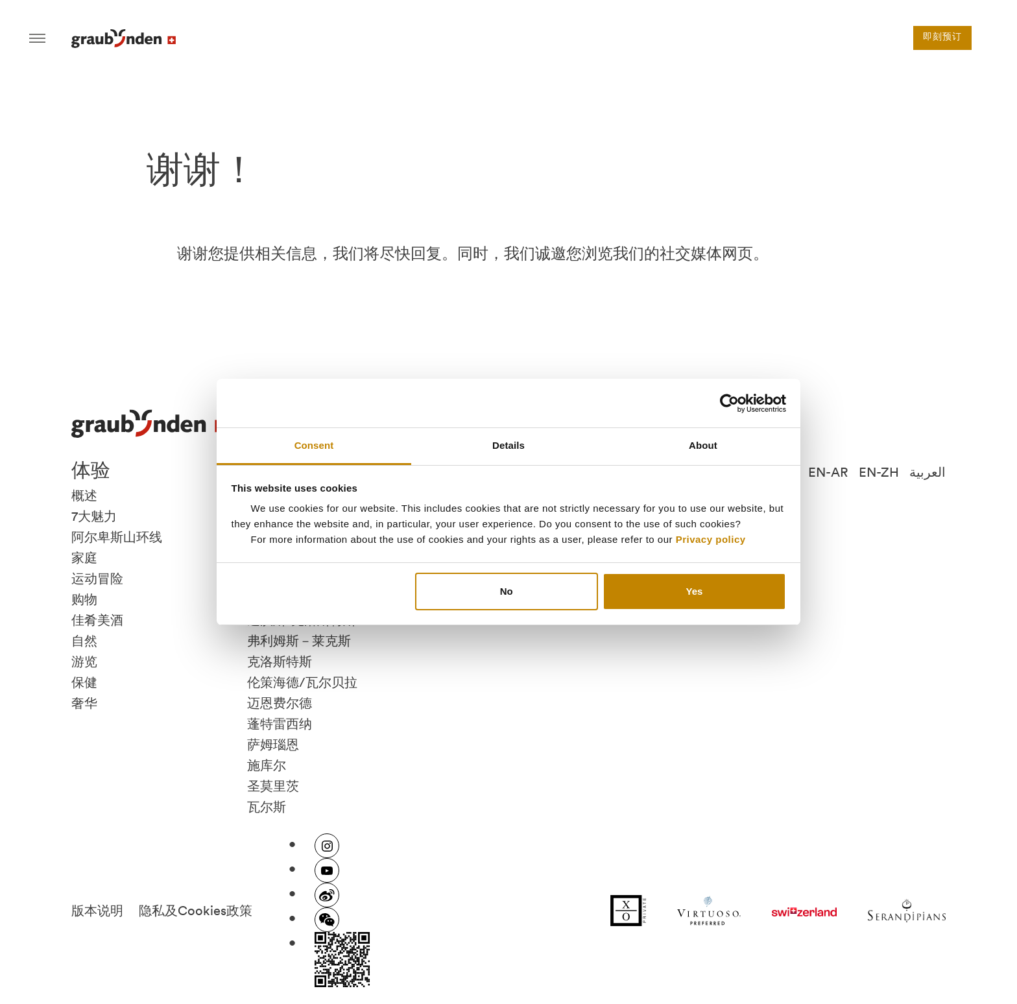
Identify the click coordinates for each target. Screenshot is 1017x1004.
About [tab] (703, 445)
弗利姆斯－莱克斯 (299, 640)
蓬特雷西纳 (279, 723)
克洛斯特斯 (279, 661)
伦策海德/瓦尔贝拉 (302, 682)
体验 (90, 469)
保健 (84, 682)
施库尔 (266, 765)
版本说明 (97, 910)
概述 (84, 495)
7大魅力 (94, 516)
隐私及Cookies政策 (195, 910)
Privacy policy (711, 539)
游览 (84, 661)
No (506, 591)
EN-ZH (879, 472)
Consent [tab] (314, 445)
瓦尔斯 (266, 806)
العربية (927, 472)
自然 (84, 640)
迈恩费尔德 (279, 703)
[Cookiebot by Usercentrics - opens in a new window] (729, 403)
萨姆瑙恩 (273, 744)
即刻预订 (942, 37)
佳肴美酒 (97, 620)
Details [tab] (508, 445)
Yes (694, 591)
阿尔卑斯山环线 (116, 537)
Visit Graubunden (123, 38)
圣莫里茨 (273, 786)
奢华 (84, 703)
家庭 (84, 557)
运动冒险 (97, 578)
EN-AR (828, 472)
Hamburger (37, 38)
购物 (84, 599)
